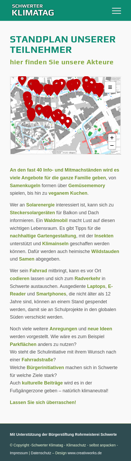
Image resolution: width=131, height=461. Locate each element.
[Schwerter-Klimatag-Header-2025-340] (54, 10)
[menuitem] (114, 10)
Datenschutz (41, 453)
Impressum (19, 453)
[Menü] (114, 10)
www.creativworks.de (85, 453)
